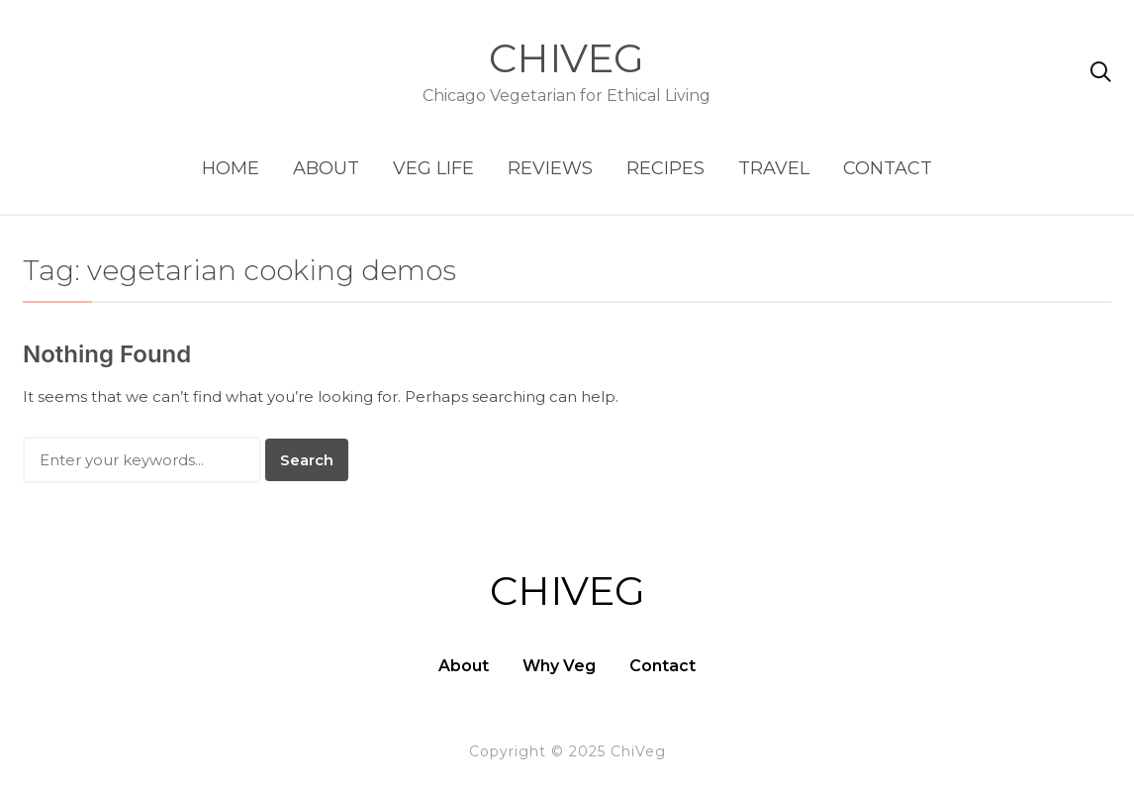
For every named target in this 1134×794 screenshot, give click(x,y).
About (326, 168)
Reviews (550, 168)
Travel (773, 168)
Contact (887, 168)
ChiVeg (566, 58)
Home (230, 168)
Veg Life (433, 168)
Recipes (665, 168)
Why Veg (559, 665)
